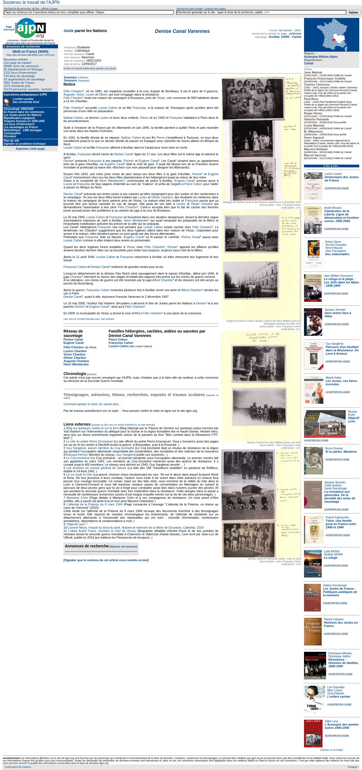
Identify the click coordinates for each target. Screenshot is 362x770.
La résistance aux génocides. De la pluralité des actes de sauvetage (339, 496)
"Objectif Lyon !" (77, 524)
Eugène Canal (148, 160)
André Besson (333, 207)
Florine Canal (190, 237)
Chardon (76, 276)
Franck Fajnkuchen (337, 517)
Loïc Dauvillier (336, 687)
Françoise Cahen (75, 266)
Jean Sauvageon (335, 250)
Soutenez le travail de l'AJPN (31, 2)
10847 (297, 30)
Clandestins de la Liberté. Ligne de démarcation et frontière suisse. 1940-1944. (341, 216)
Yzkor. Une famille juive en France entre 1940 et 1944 (341, 524)
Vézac (161, 97)
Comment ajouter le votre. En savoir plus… (92, 404)
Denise (68, 160)
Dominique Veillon (339, 656)
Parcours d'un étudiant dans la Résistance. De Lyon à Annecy (342, 350)
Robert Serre (333, 241)
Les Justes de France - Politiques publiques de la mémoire (340, 592)
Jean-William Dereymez (338, 275)
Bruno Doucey (334, 448)
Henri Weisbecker (111, 180)
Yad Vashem (285, 30)
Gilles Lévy (331, 721)
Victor (80, 94)
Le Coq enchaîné (78, 458)
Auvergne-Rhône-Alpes (321, 56)
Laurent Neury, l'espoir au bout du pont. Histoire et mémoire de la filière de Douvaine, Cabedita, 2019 (136, 527)
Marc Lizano (334, 690)
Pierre (144, 117)
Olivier (103, 94)
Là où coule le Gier (79, 474)
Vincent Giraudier (336, 244)
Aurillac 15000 (279, 36)
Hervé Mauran (334, 247)
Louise (104, 117)
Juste (69, 30)
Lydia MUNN (331, 551)
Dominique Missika (340, 653)
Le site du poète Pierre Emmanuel (89, 441)
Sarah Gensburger (335, 488)
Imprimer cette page (30, 148)
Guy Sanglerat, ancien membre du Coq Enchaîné (100, 448)
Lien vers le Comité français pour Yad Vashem (89, 319)
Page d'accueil (9, 28)
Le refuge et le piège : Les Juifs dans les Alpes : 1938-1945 (341, 282)
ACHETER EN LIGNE (337, 188)
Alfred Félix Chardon (148, 313)
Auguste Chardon (76, 361)
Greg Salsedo (335, 693)
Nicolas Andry (352, 413)
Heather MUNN (333, 554)
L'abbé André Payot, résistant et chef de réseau (102, 530)
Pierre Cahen (193, 184)
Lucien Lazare (333, 173)
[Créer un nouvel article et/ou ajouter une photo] (90, 68)
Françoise (139, 107)
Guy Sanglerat (334, 343)
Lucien (90, 94)
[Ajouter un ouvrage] (331, 749)
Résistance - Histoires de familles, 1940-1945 (343, 663)
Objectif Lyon (353, 419)
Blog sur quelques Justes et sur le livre (92, 428)
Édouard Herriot (77, 454)
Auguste (69, 94)
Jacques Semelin (334, 309)
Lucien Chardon (75, 351)
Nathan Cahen (73, 117)
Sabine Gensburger (335, 585)
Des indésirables (337, 254)
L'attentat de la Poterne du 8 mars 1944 (95, 504)
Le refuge (331, 557)
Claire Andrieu (333, 485)
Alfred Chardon (162, 280)
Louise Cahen (107, 107)
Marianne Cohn (77, 497)
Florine (128, 160)
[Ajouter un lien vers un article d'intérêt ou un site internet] (123, 424)
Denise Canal (123, 154)
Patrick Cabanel (333, 619)
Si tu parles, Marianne (341, 451)
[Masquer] (83, 80)
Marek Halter (333, 377)
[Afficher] (83, 77)
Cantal (308, 63)
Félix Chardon (73, 91)
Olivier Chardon (162, 197)
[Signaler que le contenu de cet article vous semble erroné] (106, 560)
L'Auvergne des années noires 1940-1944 (342, 726)
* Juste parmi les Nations (17, 767)
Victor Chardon (74, 354)
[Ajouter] (92, 374)
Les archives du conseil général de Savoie (96, 468)
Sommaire (70, 77)
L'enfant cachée (338, 696)
